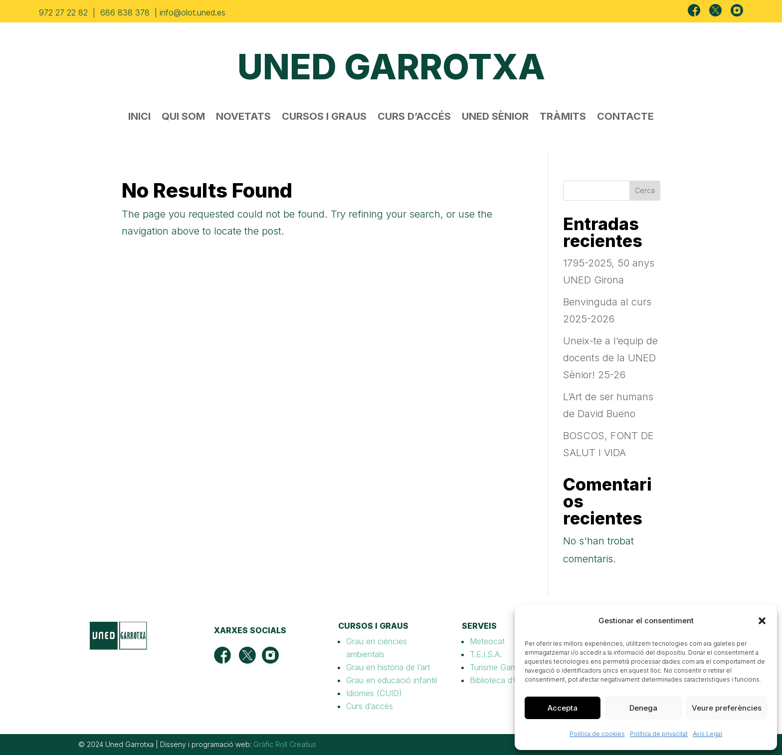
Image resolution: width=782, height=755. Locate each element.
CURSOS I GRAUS (324, 117)
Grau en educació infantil (391, 680)
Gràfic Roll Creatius (284, 744)
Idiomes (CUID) (374, 693)
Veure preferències (727, 708)
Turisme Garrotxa (501, 667)
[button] (762, 621)
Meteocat (487, 641)
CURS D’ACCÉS (414, 117)
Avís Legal (707, 734)
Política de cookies (597, 734)
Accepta (563, 708)
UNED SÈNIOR (495, 117)
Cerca (645, 190)
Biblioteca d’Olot (499, 680)
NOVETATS (243, 117)
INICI (139, 117)
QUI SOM (183, 117)
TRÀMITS (563, 117)
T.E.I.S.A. (486, 654)
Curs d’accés (369, 706)
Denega (643, 708)
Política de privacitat (659, 734)
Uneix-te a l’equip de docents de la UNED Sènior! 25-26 (610, 358)
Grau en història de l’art (388, 667)
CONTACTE (625, 117)
